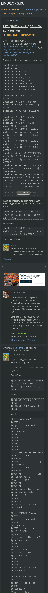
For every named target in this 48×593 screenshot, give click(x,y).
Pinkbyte (15, 333)
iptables (15, 35)
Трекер (21, 13)
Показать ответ (18, 340)
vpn (34, 35)
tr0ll (12, 245)
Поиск (29, 13)
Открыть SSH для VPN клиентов (22, 28)
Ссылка (7, 259)
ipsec (9, 35)
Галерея (15, 9)
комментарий (19, 348)
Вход (43, 9)
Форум (12, 13)
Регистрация (32, 9)
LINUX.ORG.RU (12, 3)
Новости (5, 9)
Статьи (4, 13)
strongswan (26, 35)
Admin (15, 20)
